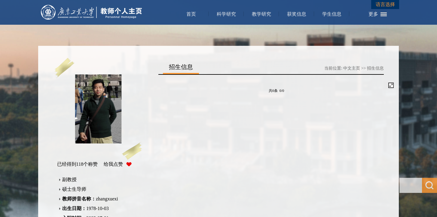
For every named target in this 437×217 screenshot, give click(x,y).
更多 (373, 14)
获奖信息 (296, 14)
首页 (191, 14)
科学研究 (226, 14)
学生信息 (331, 14)
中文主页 (351, 68)
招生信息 (375, 68)
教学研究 (261, 14)
